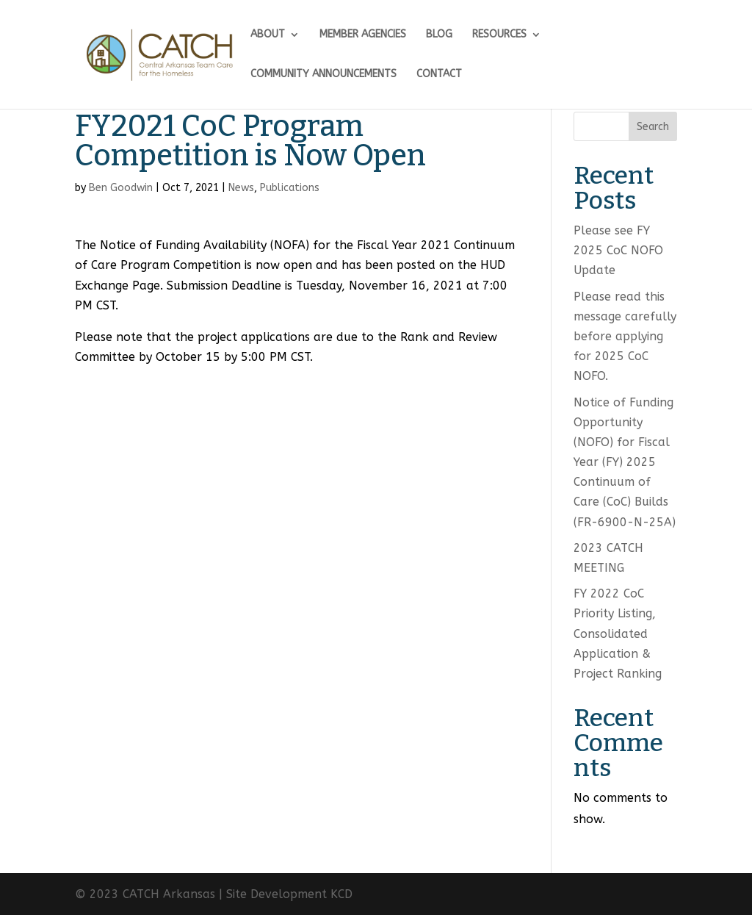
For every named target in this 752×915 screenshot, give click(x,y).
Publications (289, 188)
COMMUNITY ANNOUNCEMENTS (323, 74)
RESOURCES (499, 34)
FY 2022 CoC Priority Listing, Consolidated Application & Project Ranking (618, 633)
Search (653, 127)
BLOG (439, 34)
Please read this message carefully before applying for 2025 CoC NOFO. (625, 337)
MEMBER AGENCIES (362, 34)
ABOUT (267, 34)
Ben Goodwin (121, 188)
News (241, 188)
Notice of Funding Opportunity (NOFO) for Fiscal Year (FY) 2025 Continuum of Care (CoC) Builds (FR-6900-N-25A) (625, 462)
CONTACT (439, 74)
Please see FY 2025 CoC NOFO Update (618, 250)
